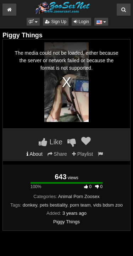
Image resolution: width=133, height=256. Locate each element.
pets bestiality (53, 205)
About (35, 154)
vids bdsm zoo (108, 205)
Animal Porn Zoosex (79, 196)
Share (57, 154)
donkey (30, 205)
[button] (33, 22)
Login (81, 21)
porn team (80, 205)
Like (50, 142)
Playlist (82, 154)
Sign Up (55, 21)
